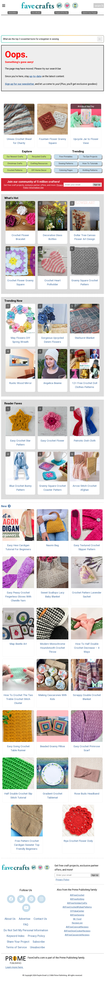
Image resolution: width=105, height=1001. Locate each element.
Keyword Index (15, 936)
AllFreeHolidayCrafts (77, 903)
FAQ (25, 924)
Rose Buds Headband (86, 793)
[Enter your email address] (72, 875)
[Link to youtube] (26, 908)
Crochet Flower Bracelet (20, 237)
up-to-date (35, 76)
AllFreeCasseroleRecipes (77, 935)
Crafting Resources (39, 163)
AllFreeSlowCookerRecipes (77, 931)
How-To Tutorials (90, 163)
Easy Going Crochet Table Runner (18, 748)
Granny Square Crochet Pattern (84, 282)
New (6, 506)
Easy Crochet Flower (52, 440)
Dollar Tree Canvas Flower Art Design (84, 237)
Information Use (36, 187)
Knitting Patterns (90, 170)
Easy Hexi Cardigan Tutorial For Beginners (18, 547)
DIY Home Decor (39, 170)
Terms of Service (16, 947)
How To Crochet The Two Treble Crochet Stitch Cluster (18, 699)
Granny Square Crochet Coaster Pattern (52, 487)
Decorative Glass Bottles (52, 237)
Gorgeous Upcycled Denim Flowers (52, 339)
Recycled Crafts (39, 157)
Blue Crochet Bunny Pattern (20, 487)
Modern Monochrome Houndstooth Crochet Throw (52, 647)
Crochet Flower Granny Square (20, 282)
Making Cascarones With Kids (52, 697)
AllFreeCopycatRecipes (77, 927)
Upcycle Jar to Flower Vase (85, 141)
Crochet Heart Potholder (52, 282)
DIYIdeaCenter (77, 911)
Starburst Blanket (84, 337)
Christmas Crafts (14, 163)
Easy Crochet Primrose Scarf (87, 748)
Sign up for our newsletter (19, 84)
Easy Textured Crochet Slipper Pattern (87, 547)
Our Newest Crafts (15, 157)
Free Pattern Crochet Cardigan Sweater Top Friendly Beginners (27, 844)
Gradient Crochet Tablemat (52, 795)
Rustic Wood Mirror (20, 383)
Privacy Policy (36, 936)
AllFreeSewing (77, 915)
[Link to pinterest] (31, 899)
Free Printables (65, 157)
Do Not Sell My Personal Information (26, 930)
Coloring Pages (66, 170)
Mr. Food (77, 919)
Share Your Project (18, 941)
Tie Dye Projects (90, 157)
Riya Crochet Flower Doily (78, 840)
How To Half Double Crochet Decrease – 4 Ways (86, 647)
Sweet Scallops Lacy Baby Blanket (52, 594)
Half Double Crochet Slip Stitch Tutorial (18, 795)
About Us (10, 918)
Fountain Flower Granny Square (52, 141)
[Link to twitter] (21, 899)
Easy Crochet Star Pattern (20, 442)
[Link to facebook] (11, 899)
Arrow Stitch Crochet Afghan (85, 487)
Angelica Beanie (52, 383)
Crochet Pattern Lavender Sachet (86, 594)
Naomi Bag (52, 545)
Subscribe (39, 941)
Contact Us (40, 918)
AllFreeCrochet (77, 895)
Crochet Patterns (14, 170)
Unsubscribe (37, 947)
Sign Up (97, 185)
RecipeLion (77, 923)
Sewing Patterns (66, 163)
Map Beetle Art (18, 643)
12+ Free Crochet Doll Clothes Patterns (84, 385)
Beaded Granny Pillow (52, 746)
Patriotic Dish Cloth (85, 440)
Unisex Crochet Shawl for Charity (19, 141)
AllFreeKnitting (77, 899)
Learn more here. (14, 967)
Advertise (24, 918)
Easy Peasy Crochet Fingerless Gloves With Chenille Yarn (18, 596)
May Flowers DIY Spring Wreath (20, 339)
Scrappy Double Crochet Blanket (87, 697)
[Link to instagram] (41, 899)
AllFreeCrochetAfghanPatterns (77, 907)
